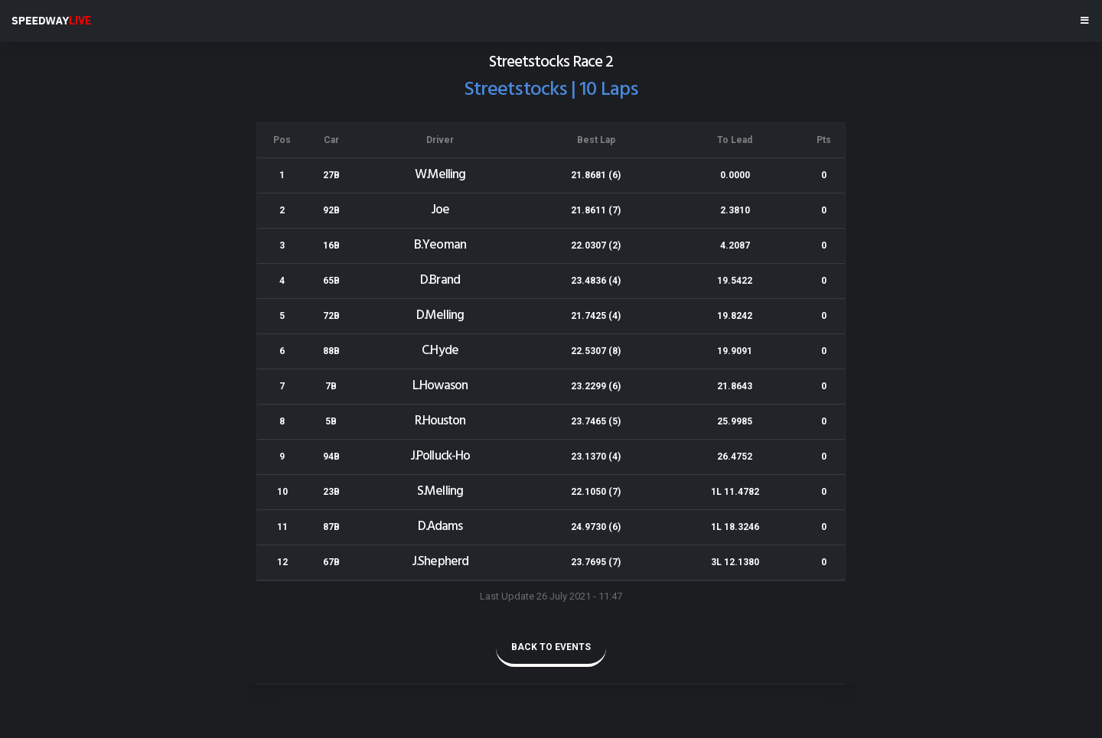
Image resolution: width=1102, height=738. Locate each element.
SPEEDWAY (51, 21)
